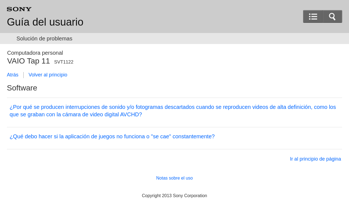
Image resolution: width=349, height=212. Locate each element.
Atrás (12, 75)
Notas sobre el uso (174, 178)
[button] (332, 16)
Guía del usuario (45, 22)
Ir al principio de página (315, 159)
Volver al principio (48, 75)
